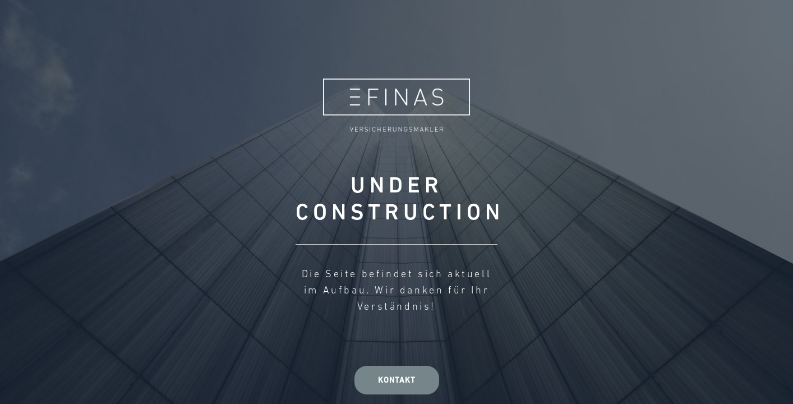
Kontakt (397, 381)
